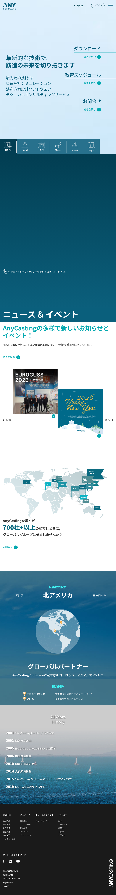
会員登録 (23, 820)
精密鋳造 (6, 835)
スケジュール (25, 824)
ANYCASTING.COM (11, 878)
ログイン (98, 5)
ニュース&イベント (43, 820)
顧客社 (61, 828)
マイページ (24, 831)
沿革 (60, 820)
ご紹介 (61, 831)
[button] (87, 595)
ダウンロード (25, 835)
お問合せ (10, 546)
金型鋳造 (6, 831)
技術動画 (23, 828)
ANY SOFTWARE (9, 6)
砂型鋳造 (6, 824)
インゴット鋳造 (9, 839)
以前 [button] (7, 420)
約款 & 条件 (8, 874)
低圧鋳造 (6, 828)
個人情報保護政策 (11, 870)
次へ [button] (109, 420)
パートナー (62, 824)
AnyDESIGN (8, 881)
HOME (6, 885)
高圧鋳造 (6, 820)
